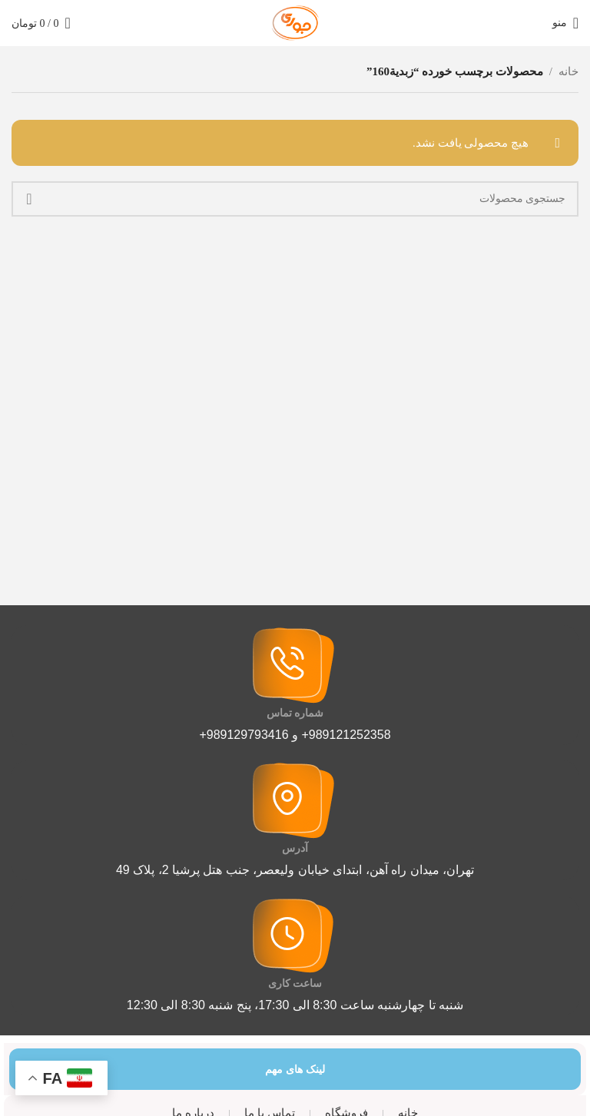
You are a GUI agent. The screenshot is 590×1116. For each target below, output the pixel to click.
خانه (568, 71)
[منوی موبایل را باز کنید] (565, 23)
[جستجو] (295, 199)
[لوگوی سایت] (295, 21)
